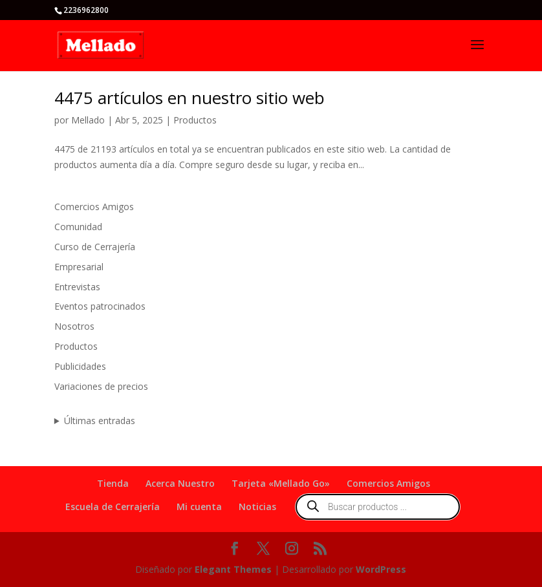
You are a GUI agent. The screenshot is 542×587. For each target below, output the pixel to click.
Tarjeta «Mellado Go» (281, 483)
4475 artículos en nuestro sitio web (189, 97)
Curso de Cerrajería (94, 246)
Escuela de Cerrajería (112, 506)
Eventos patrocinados (100, 306)
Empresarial (78, 267)
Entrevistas (77, 287)
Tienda (113, 483)
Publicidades (80, 366)
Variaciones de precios (101, 386)
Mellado (88, 120)
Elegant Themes (233, 569)
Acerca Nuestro (180, 483)
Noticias (257, 506)
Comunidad (78, 226)
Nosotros (74, 326)
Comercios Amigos (94, 206)
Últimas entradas (99, 420)
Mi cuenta (199, 506)
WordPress (381, 569)
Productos (195, 120)
